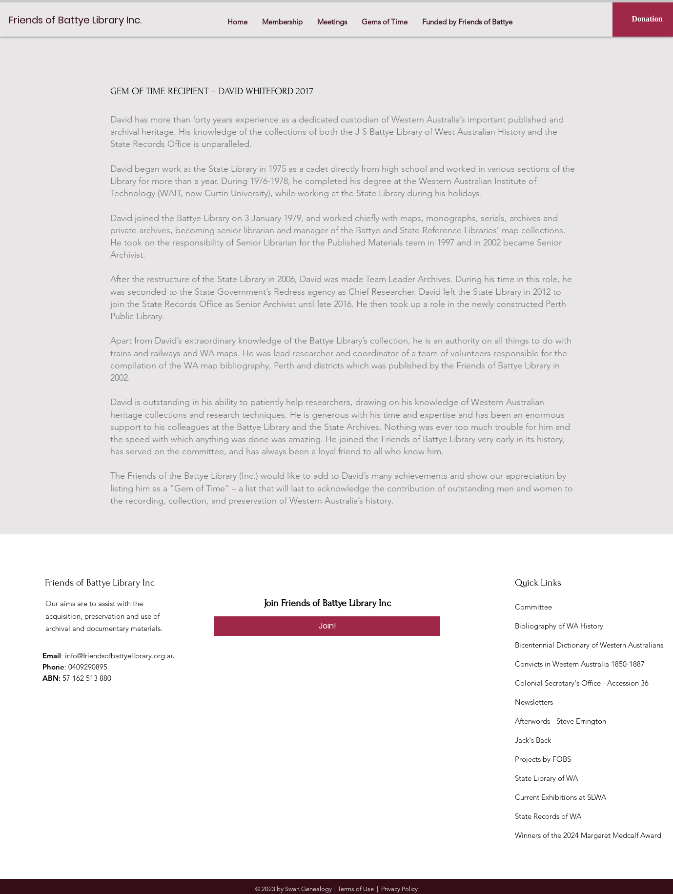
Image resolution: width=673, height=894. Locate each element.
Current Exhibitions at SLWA (560, 797)
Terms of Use (356, 889)
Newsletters (534, 702)
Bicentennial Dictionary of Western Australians (589, 645)
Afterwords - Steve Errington (560, 721)
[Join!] (327, 626)
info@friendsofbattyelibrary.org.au (120, 655)
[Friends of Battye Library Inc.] (78, 20)
